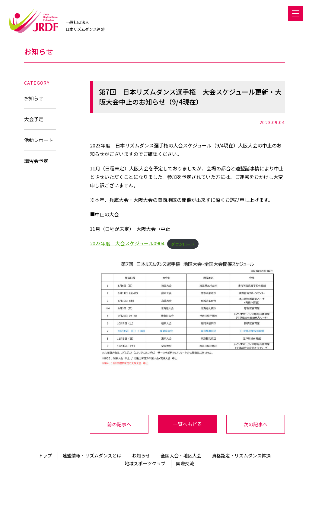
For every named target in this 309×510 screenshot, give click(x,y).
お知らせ (33, 98)
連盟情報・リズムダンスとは (91, 455)
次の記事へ (256, 424)
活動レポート (38, 140)
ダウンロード (183, 244)
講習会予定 (36, 160)
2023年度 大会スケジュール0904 (127, 243)
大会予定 (33, 119)
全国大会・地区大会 (181, 455)
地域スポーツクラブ (145, 463)
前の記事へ (119, 424)
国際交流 (185, 463)
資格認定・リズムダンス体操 (241, 455)
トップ (45, 455)
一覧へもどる (187, 424)
